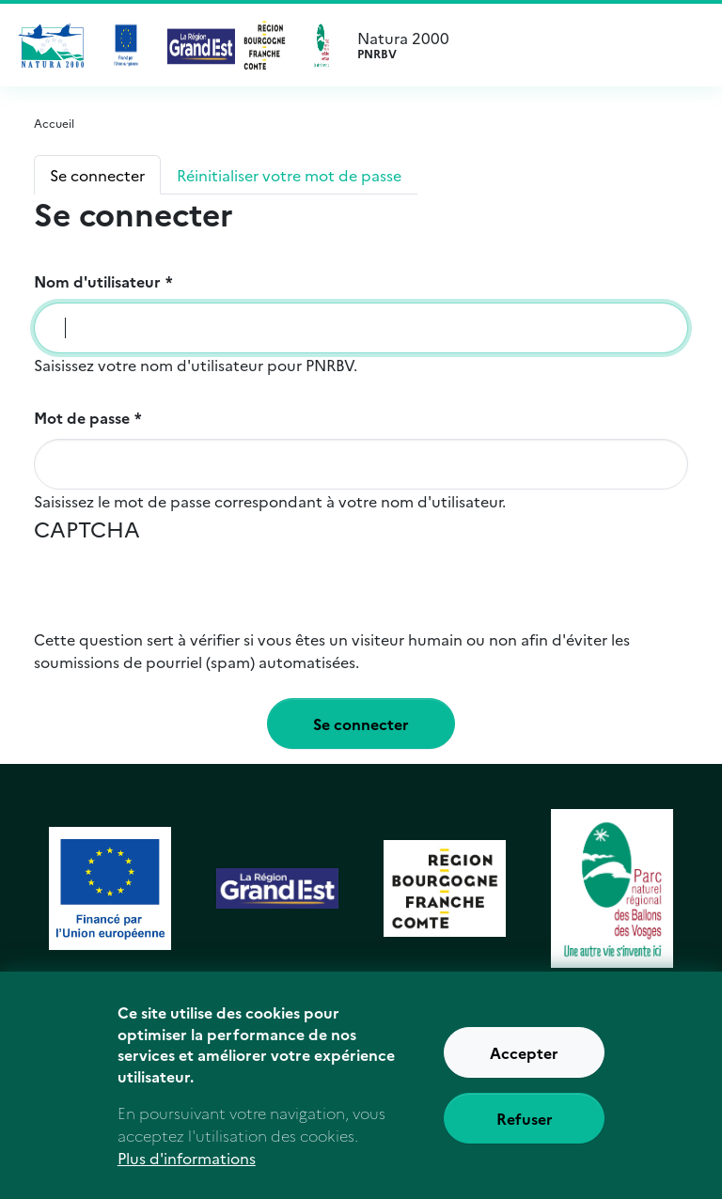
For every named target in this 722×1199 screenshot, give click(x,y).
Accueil (54, 123)
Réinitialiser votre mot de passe (289, 174)
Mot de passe (82, 417)
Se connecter (97, 174)
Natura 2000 (537, 45)
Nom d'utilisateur (97, 281)
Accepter (524, 1057)
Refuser (524, 1123)
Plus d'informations (187, 1161)
